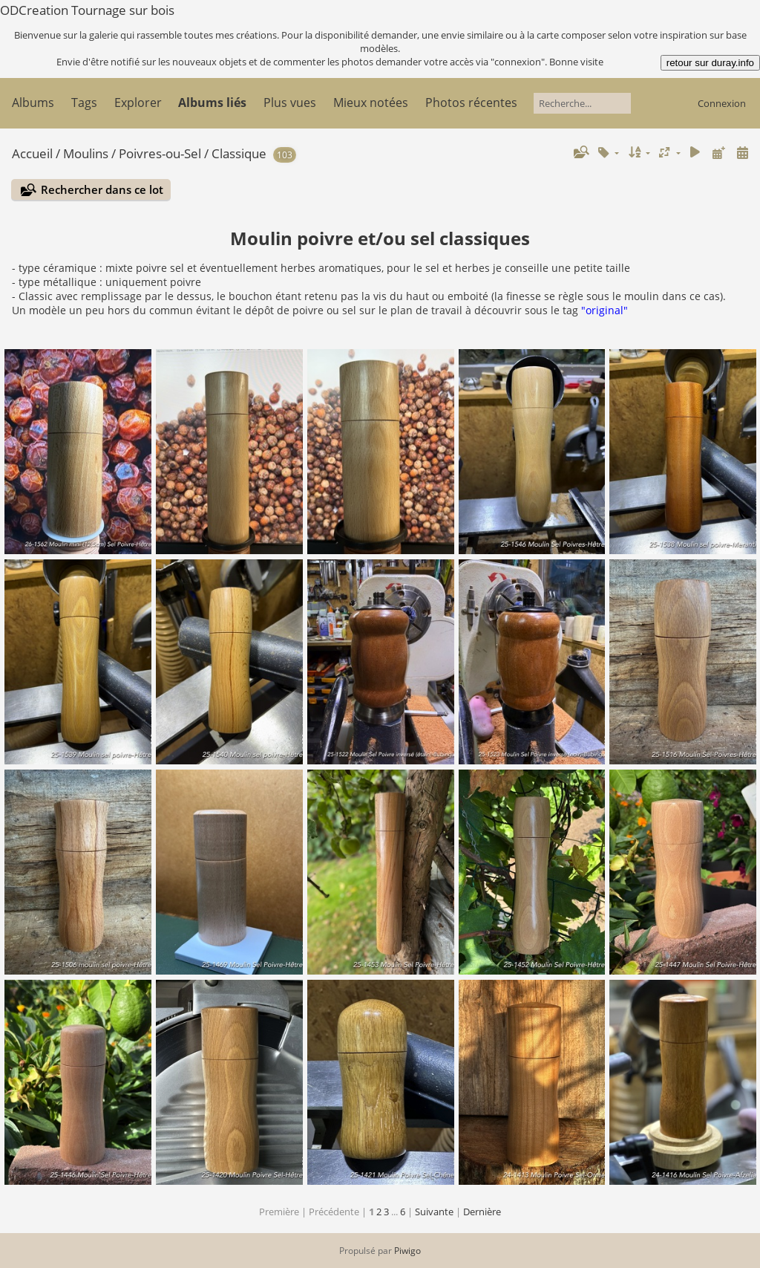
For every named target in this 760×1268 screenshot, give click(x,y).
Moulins (85, 153)
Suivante (434, 1211)
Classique (239, 153)
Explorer (138, 102)
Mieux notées (370, 102)
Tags (84, 102)
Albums (33, 102)
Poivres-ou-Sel (160, 153)
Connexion (722, 103)
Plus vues (289, 102)
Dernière (482, 1211)
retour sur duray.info (710, 62)
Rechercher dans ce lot (102, 189)
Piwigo (407, 1250)
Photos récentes (471, 102)
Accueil (32, 153)
